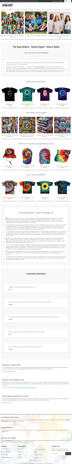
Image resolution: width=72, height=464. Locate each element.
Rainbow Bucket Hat (9, 166)
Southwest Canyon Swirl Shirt (9, 197)
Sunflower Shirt (45, 197)
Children (24, 9)
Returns (20, 457)
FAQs (19, 454)
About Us (61, 1)
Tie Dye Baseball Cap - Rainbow (27, 166)
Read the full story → (7, 402)
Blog (36, 452)
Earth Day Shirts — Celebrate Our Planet (36, 35)
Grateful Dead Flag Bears (27, 104)
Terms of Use (40, 460)
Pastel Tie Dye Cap (44, 166)
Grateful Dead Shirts (36, 244)
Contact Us (54, 1)
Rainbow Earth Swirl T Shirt (27, 197)
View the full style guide (9, 371)
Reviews (37, 457)
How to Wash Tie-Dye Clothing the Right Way (25, 387)
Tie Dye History (38, 454)
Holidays (17, 9)
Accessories (57, 9)
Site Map (31, 460)
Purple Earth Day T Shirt (62, 104)
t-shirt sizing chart (57, 430)
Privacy (35, 460)
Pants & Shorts (40, 9)
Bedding (49, 9)
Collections (66, 9)
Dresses (31, 9)
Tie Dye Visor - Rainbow (62, 166)
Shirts (4, 9)
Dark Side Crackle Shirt (62, 197)
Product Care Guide (39, 449)
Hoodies (9, 9)
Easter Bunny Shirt (44, 104)
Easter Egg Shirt (10, 104)
